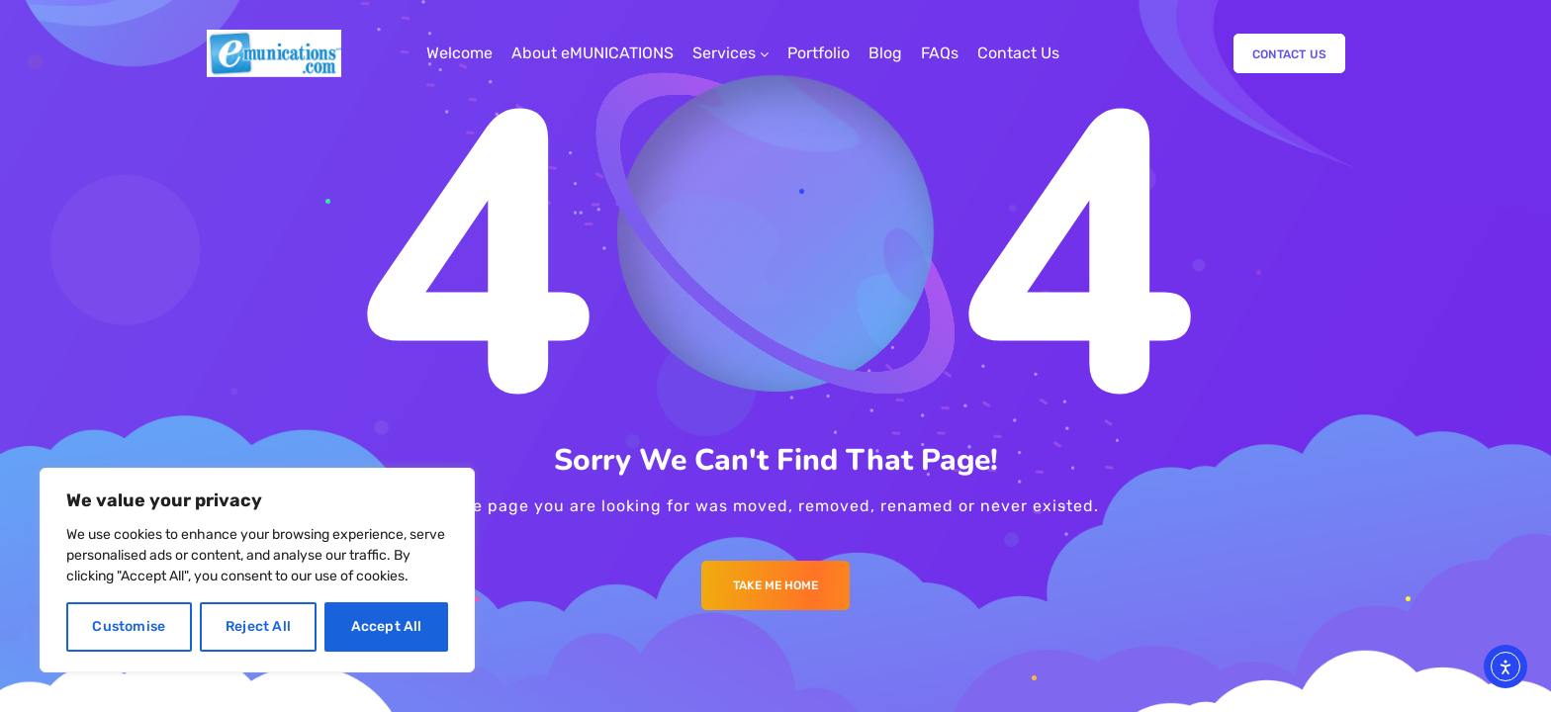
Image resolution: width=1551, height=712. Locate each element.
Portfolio (818, 53)
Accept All (386, 626)
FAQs (939, 53)
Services (724, 53)
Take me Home (775, 585)
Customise (128, 626)
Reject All (258, 626)
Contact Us (1018, 53)
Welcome (459, 53)
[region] (257, 570)
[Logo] (274, 53)
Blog (885, 53)
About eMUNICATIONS (592, 53)
